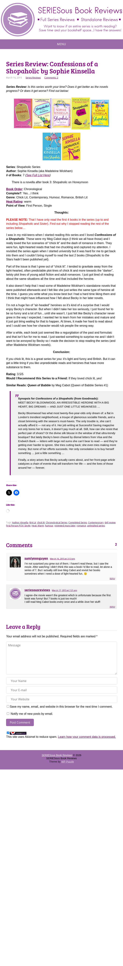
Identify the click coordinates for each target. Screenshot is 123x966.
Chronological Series (56, 522)
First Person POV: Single (18, 525)
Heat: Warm (38, 525)
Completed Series (77, 522)
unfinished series (96, 525)
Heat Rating (14, 201)
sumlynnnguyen (36, 558)
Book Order (14, 189)
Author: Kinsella (20, 522)
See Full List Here (38, 175)
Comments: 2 (51, 77)
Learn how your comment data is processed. (87, 736)
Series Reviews (33, 77)
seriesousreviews (37, 590)
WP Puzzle (67, 761)
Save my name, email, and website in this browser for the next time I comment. (61, 706)
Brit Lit (32, 522)
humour (49, 525)
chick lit (41, 522)
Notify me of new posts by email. (32, 713)
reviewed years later (65, 525)
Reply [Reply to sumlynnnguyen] (112, 578)
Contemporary (96, 522)
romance (81, 525)
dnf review (110, 522)
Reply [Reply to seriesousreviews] (112, 607)
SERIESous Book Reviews (57, 755)
